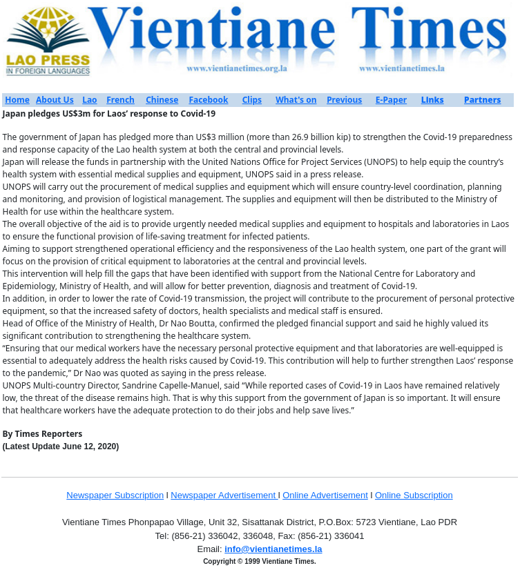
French (120, 100)
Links (432, 100)
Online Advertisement (325, 495)
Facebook (208, 100)
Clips (252, 100)
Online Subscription (414, 495)
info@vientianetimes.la (273, 549)
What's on (296, 100)
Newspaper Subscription (115, 495)
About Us (55, 100)
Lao (89, 100)
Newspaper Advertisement (224, 495)
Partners (482, 100)
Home (17, 100)
